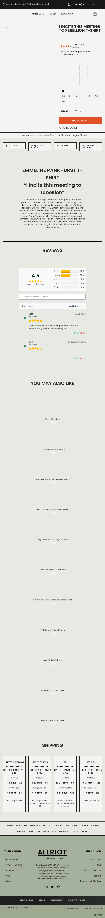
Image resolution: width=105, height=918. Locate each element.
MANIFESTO (38, 13)
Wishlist (9, 881)
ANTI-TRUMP (21, 826)
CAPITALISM (71, 826)
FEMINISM (84, 826)
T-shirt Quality (92, 870)
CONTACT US (76, 900)
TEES (54, 831)
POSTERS (76, 831)
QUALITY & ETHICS (37, 146)
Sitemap (98, 914)
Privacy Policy (71, 908)
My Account (12, 859)
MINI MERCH (64, 831)
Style (62, 75)
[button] (93, 3)
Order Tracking (13, 865)
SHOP (53, 13)
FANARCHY (67, 13)
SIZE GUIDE (26, 900)
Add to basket (80, 120)
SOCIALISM (95, 826)
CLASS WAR (59, 826)
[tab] (14, 146)
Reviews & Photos (90, 881)
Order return (12, 870)
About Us (96, 859)
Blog (98, 865)
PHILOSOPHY (43, 831)
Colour (64, 111)
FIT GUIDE (13, 145)
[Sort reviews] (76, 306)
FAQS (8, 875)
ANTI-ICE (47, 826)
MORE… (85, 831)
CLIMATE (31, 831)
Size (62, 91)
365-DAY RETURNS (88, 146)
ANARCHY (21, 831)
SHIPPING (64, 145)
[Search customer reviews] (52, 297)
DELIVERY (57, 900)
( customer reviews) (78, 46)
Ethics (97, 875)
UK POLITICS (35, 826)
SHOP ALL (9, 826)
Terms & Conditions (92, 908)
